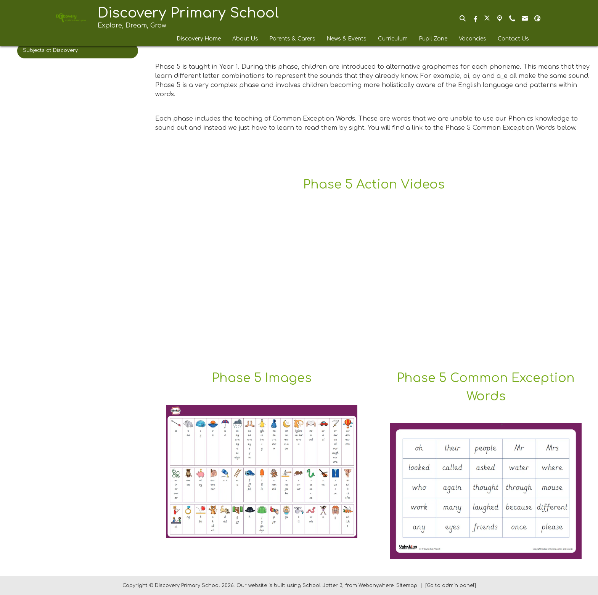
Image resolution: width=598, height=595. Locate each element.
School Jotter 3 (322, 585)
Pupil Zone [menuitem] (433, 39)
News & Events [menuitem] (347, 39)
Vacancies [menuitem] (472, 39)
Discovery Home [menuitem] (199, 39)
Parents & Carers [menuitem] (292, 39)
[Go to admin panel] (450, 585)
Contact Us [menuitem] (513, 39)
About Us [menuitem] (245, 39)
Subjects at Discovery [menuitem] (50, 50)
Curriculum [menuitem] (393, 39)
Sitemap (406, 585)
